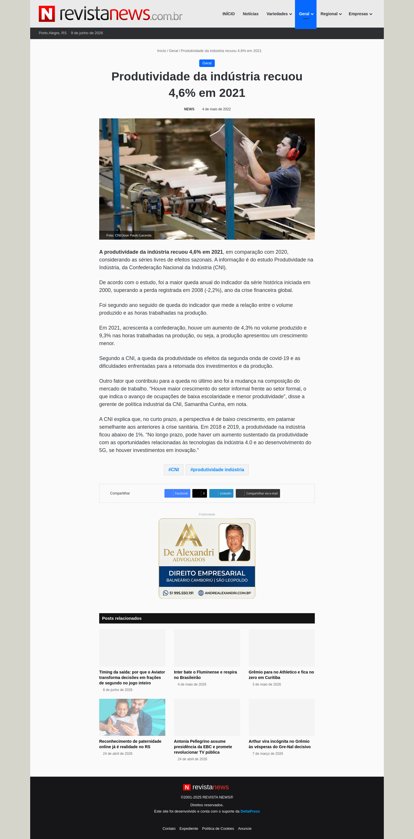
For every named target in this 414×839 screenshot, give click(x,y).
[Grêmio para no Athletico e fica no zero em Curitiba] (282, 648)
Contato (169, 828)
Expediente (188, 828)
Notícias (250, 13)
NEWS (189, 109)
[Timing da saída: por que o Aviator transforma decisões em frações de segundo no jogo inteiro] (132, 648)
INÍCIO (229, 13)
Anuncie (245, 828)
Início (159, 51)
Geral (304, 13)
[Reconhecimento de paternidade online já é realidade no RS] (132, 717)
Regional (329, 13)
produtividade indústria (218, 469)
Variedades (277, 13)
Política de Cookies (218, 828)
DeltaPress (250, 811)
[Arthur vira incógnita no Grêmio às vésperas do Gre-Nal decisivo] (282, 717)
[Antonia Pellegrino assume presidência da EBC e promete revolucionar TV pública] (207, 717)
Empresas (358, 13)
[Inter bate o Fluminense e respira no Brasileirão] (207, 648)
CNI (175, 469)
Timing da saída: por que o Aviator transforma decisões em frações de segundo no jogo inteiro (132, 677)
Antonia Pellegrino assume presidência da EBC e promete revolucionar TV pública (203, 747)
